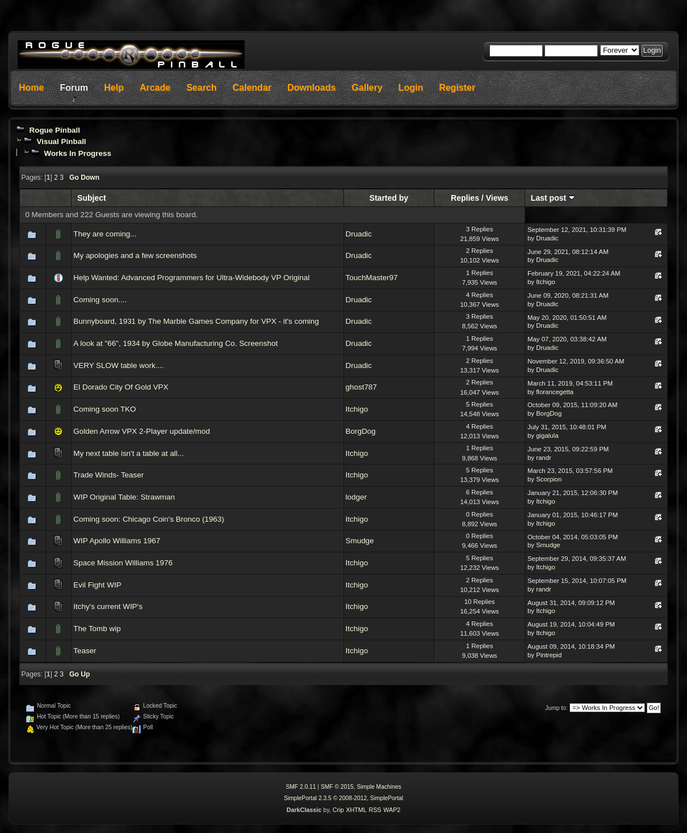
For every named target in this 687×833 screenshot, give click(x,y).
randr (543, 457)
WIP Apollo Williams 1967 (116, 540)
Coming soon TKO (104, 409)
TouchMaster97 (372, 277)
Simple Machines (379, 787)
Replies (465, 197)
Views (497, 197)
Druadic (359, 234)
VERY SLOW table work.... (118, 365)
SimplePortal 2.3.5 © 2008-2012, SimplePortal (343, 798)
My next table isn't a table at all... (128, 453)
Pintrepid (549, 655)
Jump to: (556, 708)
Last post (553, 197)
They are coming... (104, 234)
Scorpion (549, 479)
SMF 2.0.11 (301, 787)
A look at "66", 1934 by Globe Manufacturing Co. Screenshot (175, 343)
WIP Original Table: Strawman (124, 497)
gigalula (547, 435)
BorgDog (549, 413)
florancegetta (554, 391)
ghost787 (361, 387)
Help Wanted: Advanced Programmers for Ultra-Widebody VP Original (191, 277)
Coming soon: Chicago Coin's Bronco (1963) (148, 519)
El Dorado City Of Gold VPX (120, 387)
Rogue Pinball (54, 130)
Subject (91, 197)
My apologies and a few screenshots (134, 255)
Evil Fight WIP (97, 585)
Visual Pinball (61, 141)
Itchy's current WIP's (108, 606)
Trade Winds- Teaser (108, 475)
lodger (356, 497)
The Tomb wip (96, 628)
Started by (389, 197)
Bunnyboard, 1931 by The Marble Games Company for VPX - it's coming (196, 321)
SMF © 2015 (337, 787)
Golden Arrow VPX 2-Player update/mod (141, 431)
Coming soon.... (100, 299)
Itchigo (545, 281)
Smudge (360, 540)
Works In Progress (77, 153)
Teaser (84, 650)
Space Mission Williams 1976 (123, 563)
